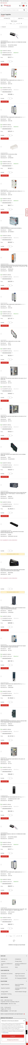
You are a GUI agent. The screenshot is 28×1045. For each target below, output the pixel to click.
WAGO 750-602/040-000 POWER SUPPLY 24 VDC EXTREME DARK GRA (13, 455)
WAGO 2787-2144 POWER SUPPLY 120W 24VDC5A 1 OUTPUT (13, 304)
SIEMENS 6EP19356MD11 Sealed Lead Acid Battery (11, 228)
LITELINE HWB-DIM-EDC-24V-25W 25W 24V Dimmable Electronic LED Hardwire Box (12, 532)
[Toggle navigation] (2, 5)
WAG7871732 (4, 757)
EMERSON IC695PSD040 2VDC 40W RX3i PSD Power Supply (13, 683)
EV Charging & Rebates (21, 978)
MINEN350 (3, 568)
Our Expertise (14, 970)
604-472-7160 (12, 1003)
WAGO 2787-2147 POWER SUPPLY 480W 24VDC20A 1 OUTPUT (14, 872)
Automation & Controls (6, 973)
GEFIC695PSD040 (5, 682)
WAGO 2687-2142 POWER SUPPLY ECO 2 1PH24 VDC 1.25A (13, 191)
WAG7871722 (4, 377)
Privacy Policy (18, 961)
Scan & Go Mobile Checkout (19, 985)
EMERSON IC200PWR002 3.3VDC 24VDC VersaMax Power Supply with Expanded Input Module (13, 608)
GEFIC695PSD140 (4, 491)
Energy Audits (4, 991)
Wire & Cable (4, 978)
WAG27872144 (4, 303)
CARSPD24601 (4, 907)
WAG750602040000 (5, 453)
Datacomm (3, 975)
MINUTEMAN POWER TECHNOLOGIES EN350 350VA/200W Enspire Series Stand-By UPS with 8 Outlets (13, 570)
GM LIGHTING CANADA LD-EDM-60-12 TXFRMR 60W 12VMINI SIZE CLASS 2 (13, 834)
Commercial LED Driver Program (21, 988)
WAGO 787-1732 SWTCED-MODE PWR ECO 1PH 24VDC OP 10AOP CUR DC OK (13, 759)
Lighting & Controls (20, 973)
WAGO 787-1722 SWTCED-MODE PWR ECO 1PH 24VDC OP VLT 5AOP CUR (14, 379)
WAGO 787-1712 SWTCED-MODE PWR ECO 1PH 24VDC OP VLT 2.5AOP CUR (13, 417)
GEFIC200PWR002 (5, 606)
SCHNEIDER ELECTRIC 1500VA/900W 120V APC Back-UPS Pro (13, 797)
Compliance (18, 959)
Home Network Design (20, 991)
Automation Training (6, 994)
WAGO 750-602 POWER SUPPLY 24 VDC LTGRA (10, 341)
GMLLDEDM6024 (4, 41)
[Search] (14, 9)
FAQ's (16, 967)
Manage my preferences (13, 1039)
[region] (13, 1031)
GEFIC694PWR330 (5, 719)
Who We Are (4, 959)
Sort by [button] (20, 18)
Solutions (14, 981)
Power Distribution (20, 975)
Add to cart (5, 64)
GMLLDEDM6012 (4, 832)
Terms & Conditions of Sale (6, 964)
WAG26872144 (4, 79)
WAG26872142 (4, 190)
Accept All (13, 1036)
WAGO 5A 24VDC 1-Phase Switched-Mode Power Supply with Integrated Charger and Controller (13, 646)
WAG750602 (3, 340)
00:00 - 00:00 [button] (23, 3)
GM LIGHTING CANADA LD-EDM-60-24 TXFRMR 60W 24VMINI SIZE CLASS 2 (13, 43)
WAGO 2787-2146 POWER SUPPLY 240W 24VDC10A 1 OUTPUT (13, 117)
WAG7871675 (4, 644)
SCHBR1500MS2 (4, 795)
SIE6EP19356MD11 (4, 227)
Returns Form (4, 967)
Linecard (3, 961)
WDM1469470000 (4, 264)
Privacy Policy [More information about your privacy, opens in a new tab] (5, 1032)
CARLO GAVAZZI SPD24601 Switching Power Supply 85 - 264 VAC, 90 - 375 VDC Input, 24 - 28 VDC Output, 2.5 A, (14, 909)
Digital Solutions (5, 984)
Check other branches (6, 54)
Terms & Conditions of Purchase (20, 964)
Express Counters (5, 988)
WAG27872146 (4, 116)
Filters (7, 18)
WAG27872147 (4, 870)
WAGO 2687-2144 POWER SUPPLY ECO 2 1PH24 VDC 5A (12, 80)
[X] (24, 1020)
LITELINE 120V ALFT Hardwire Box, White (9, 154)
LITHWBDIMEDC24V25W (6, 530)
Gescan (14, 956)
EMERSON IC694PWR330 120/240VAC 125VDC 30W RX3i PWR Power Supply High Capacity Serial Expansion (13, 721)
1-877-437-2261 (5, 1)
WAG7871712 (3, 415)
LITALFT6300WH (4, 153)
